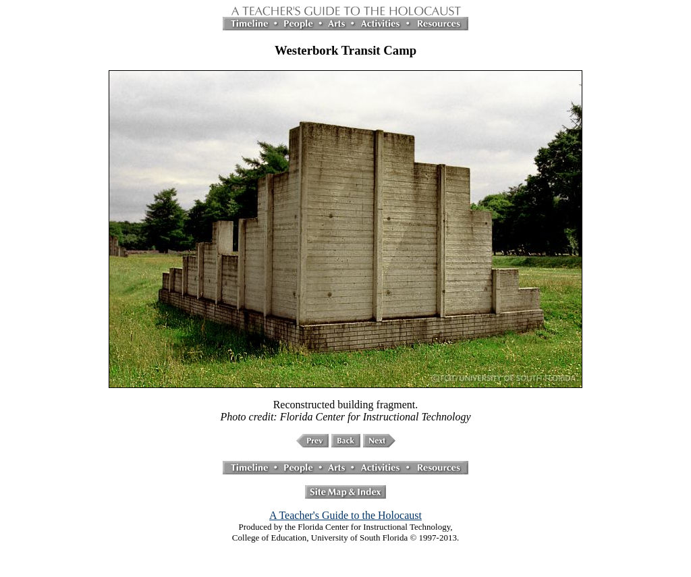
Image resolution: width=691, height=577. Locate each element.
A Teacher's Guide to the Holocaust (345, 515)
